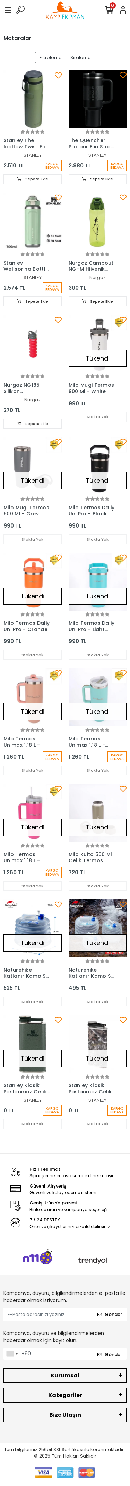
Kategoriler (65, 1395)
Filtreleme (51, 57)
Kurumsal (65, 1375)
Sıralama (80, 57)
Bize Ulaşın (65, 1415)
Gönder (109, 1314)
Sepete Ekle (32, 179)
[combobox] (12, 1354)
